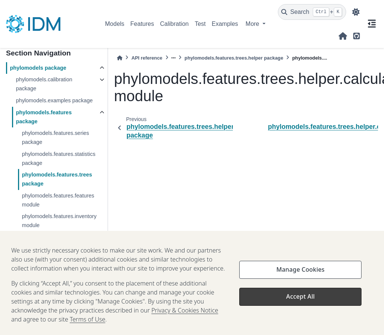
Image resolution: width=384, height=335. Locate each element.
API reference (146, 58)
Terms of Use (87, 331)
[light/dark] (356, 12)
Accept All (300, 308)
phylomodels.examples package (54, 100)
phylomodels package (38, 68)
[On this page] (372, 24)
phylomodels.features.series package (55, 137)
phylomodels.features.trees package (57, 179)
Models (114, 24)
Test (200, 24)
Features (142, 24)
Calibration (174, 24)
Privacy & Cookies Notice (185, 322)
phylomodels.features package (44, 116)
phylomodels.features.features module (58, 200)
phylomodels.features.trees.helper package (233, 58)
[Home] (119, 58)
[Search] (312, 12)
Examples (225, 24)
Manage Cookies (300, 281)
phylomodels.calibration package (44, 83)
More (253, 24)
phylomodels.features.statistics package (58, 158)
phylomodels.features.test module (62, 237)
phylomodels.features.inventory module (59, 220)
